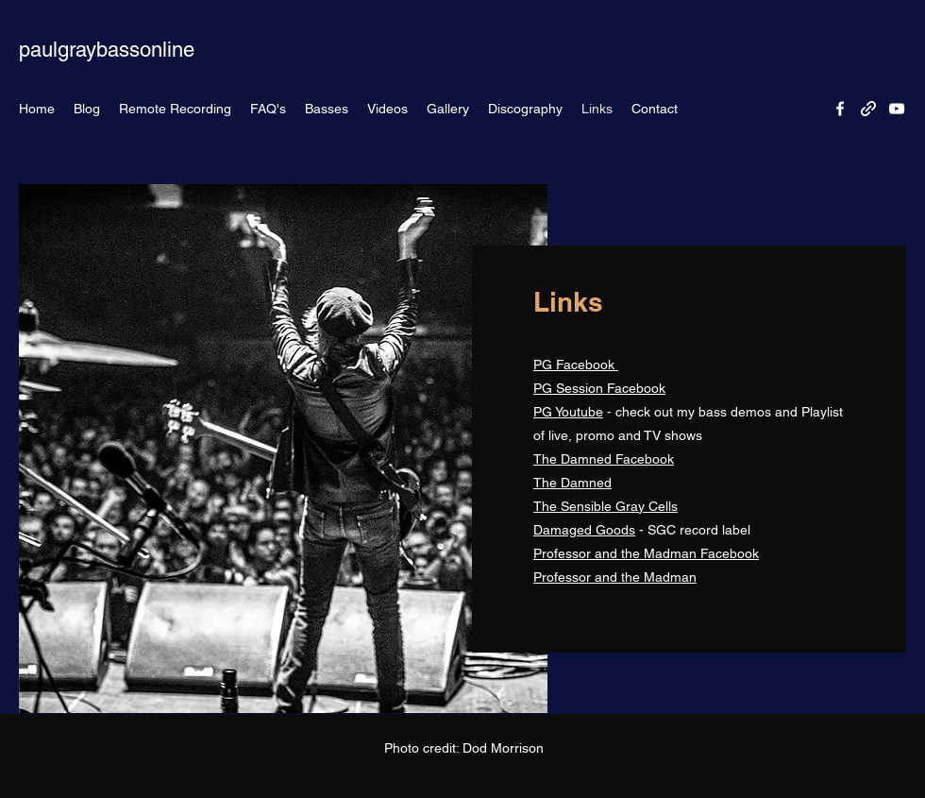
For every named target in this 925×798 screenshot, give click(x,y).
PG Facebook (575, 364)
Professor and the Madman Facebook (646, 553)
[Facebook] (840, 108)
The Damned (572, 482)
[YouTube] (896, 108)
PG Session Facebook (599, 388)
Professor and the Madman (615, 577)
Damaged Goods (584, 529)
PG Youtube (568, 411)
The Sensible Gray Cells (605, 506)
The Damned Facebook (603, 459)
